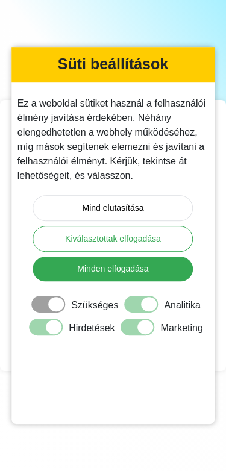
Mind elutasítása (113, 208)
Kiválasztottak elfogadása (113, 238)
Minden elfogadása (112, 268)
